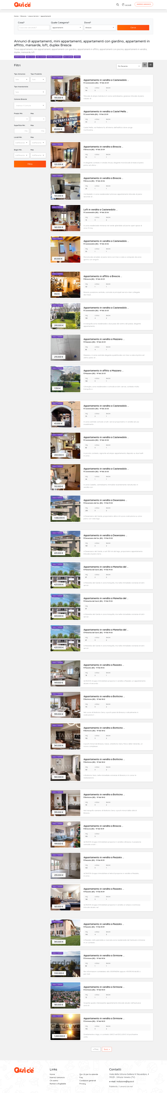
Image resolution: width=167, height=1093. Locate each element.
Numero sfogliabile (58, 1083)
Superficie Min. (19, 125)
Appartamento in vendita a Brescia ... (103, 146)
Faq (81, 1077)
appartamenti (19, 57)
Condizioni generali (87, 1080)
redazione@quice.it (125, 1081)
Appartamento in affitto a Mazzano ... (104, 370)
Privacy (82, 1083)
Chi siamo (54, 1080)
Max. (32, 113)
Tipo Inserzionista (21, 87)
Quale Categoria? (60, 22)
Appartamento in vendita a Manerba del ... (106, 566)
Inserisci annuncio (57, 1077)
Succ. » (107, 1049)
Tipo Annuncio (19, 74)
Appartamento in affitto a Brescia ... (103, 276)
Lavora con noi (126, 1086)
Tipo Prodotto (36, 74)
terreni (77, 57)
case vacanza (40, 57)
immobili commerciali (54, 57)
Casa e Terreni (57, 77)
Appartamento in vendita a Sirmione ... (104, 955)
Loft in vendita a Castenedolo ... (101, 209)
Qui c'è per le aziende (88, 1074)
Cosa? (21, 22)
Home (52, 1074)
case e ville (30, 57)
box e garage (68, 57)
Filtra (30, 164)
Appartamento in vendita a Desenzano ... (105, 500)
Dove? (87, 22)
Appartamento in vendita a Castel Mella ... (106, 111)
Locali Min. (18, 137)
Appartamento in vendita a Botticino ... (104, 696)
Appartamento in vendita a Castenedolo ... (106, 80)
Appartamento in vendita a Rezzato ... (104, 665)
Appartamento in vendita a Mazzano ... (104, 339)
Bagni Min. (18, 150)
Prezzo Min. (18, 113)
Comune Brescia (20, 99)
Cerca (133, 27)
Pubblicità (113, 1086)
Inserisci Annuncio (144, 4)
